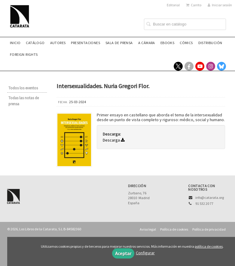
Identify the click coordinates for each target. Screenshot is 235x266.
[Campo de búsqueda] (185, 24)
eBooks (167, 42)
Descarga (114, 140)
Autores (58, 42)
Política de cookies (174, 229)
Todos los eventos (23, 88)
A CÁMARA (146, 42)
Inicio (15, 42)
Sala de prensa (119, 42)
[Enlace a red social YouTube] (199, 66)
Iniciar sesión (220, 5)
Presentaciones (85, 42)
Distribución (210, 42)
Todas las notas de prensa (23, 100)
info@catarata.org (209, 197)
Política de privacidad (209, 229)
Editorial (173, 5)
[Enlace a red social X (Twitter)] (178, 66)
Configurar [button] (145, 253)
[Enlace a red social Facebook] (189, 66)
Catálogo (35, 42)
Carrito (193, 5)
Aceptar (123, 253)
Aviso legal (148, 229)
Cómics (186, 42)
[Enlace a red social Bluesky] (221, 66)
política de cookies (209, 246)
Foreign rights (24, 54)
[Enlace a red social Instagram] (210, 66)
